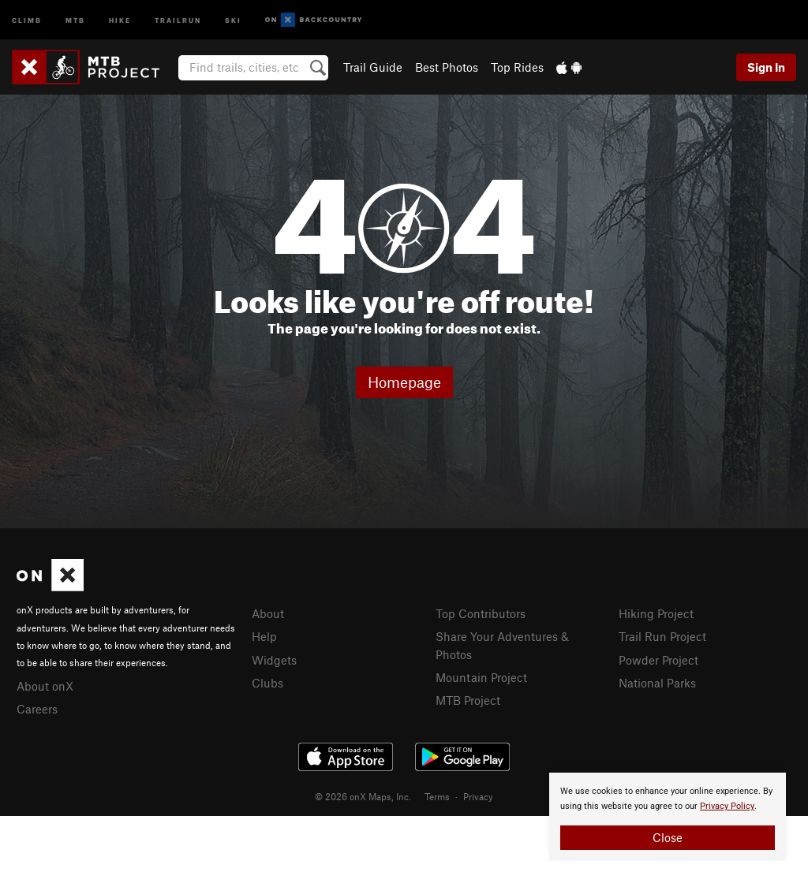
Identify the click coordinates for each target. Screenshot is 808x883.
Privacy (478, 796)
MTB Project (468, 700)
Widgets (274, 660)
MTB (75, 19)
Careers (37, 709)
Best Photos (446, 67)
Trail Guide (372, 67)
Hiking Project (656, 613)
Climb (27, 19)
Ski (233, 19)
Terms (437, 796)
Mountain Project (481, 677)
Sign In (766, 67)
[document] (667, 817)
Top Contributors (481, 613)
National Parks (657, 683)
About (268, 613)
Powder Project (658, 660)
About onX (45, 686)
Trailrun (178, 19)
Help (264, 636)
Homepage (404, 382)
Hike (120, 19)
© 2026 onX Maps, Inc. (363, 796)
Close (668, 837)
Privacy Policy (727, 806)
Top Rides (517, 67)
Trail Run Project (662, 636)
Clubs (267, 683)
